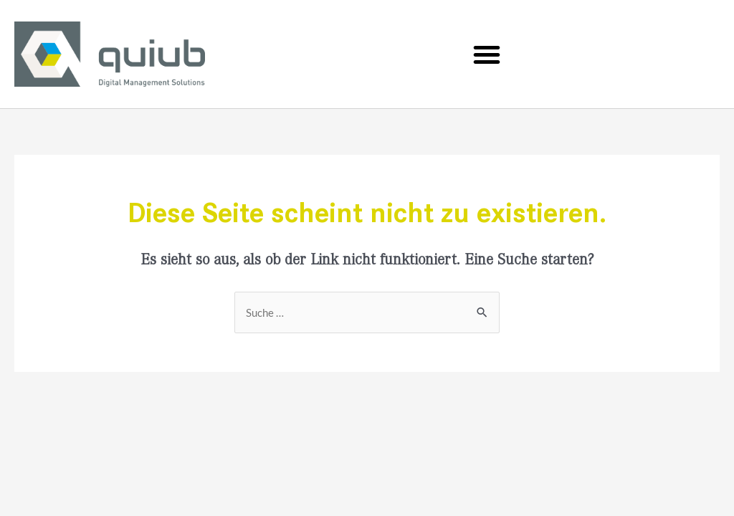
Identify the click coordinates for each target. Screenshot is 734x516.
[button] (486, 54)
